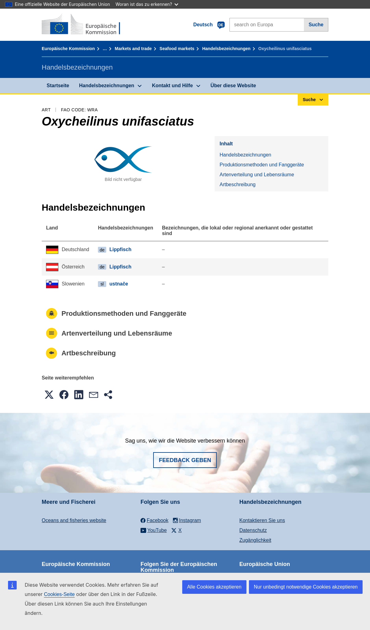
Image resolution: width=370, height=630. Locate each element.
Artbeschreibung (238, 184)
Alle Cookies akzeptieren (214, 586)
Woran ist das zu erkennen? (147, 4)
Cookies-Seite (59, 594)
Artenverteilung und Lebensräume (257, 174)
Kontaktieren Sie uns (262, 520)
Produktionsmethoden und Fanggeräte (262, 164)
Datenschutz (253, 530)
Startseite (58, 85)
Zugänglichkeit (255, 540)
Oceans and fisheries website (74, 520)
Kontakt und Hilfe (172, 85)
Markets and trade (133, 48)
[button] (49, 394)
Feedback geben (185, 460)
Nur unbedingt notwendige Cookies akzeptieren (306, 586)
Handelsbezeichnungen (226, 48)
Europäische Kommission (68, 48)
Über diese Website (233, 85)
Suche (316, 24)
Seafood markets (177, 48)
